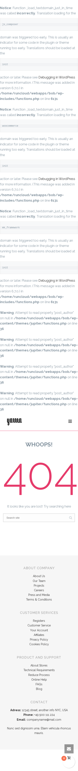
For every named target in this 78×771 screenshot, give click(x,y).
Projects (39, 585)
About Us (39, 576)
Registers (39, 620)
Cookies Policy (39, 644)
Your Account (39, 630)
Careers (39, 590)
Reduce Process (39, 675)
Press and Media (39, 594)
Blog (39, 689)
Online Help (39, 679)
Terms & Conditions (39, 599)
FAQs (39, 684)
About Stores (39, 665)
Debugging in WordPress (56, 77)
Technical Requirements (39, 670)
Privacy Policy (39, 639)
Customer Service (39, 625)
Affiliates (39, 635)
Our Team (39, 581)
